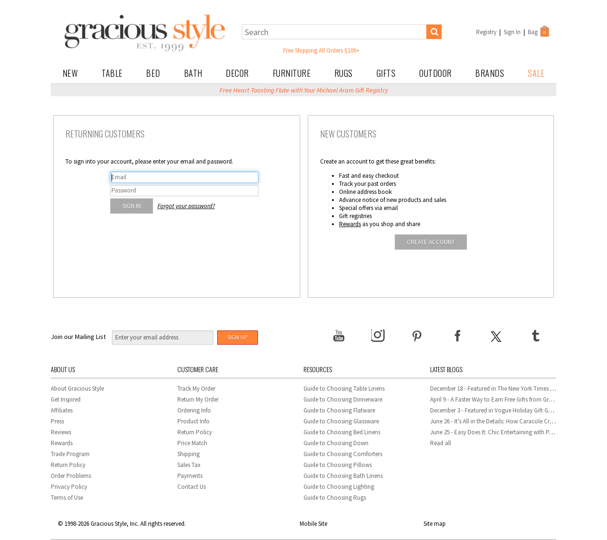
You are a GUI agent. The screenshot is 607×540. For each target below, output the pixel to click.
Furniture (292, 73)
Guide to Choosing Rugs (335, 498)
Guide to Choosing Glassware (341, 421)
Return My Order (198, 399)
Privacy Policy (69, 487)
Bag (539, 31)
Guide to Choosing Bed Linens (342, 432)
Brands (489, 73)
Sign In (512, 32)
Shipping (188, 454)
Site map (434, 524)
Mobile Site (313, 524)
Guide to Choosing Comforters (343, 454)
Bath (193, 73)
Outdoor (435, 73)
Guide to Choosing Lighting (340, 487)
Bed (153, 73)
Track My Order (196, 388)
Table (112, 73)
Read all (440, 443)
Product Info (193, 421)
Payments (189, 476)
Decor (237, 73)
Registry (486, 32)
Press (57, 421)
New (70, 73)
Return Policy (68, 465)
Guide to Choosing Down (336, 443)
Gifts (386, 73)
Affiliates (62, 410)
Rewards (350, 224)
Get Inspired (66, 399)
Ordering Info (194, 410)
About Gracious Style (77, 388)
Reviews (61, 432)
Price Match (192, 443)
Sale (536, 73)
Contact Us (191, 487)
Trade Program (70, 454)
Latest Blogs (446, 369)
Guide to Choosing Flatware (339, 410)
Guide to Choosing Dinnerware (343, 399)
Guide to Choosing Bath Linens (343, 476)
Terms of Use (67, 498)
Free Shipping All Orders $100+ (321, 50)
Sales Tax (189, 465)
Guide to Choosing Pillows (338, 465)
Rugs (343, 73)
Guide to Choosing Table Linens (344, 388)
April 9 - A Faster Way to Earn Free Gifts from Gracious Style (504, 399)
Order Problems (71, 476)
